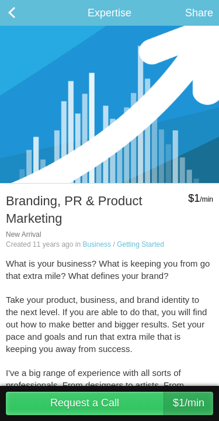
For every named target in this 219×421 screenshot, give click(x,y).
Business (96, 244)
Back (23, 13)
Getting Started (140, 244)
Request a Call (131, 403)
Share (199, 13)
